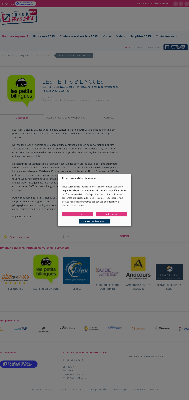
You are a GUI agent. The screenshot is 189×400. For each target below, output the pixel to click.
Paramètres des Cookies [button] (94, 221)
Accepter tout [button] (78, 214)
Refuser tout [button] (111, 214)
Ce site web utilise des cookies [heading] (80, 178)
